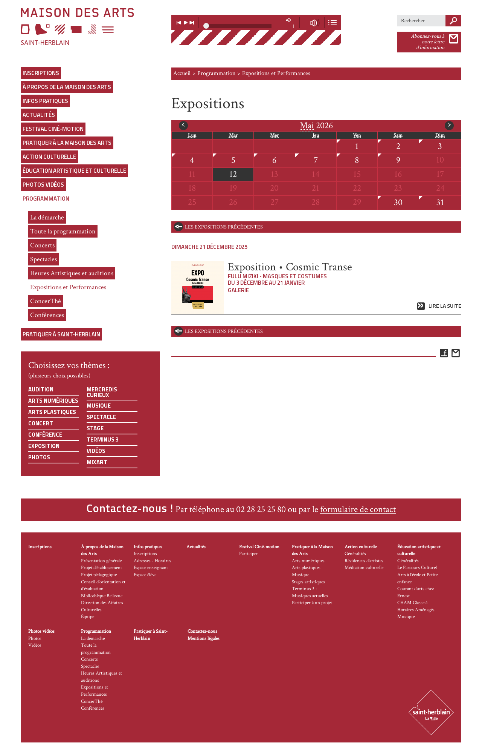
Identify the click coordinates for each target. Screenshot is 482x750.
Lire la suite (445, 306)
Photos (39, 457)
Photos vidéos (43, 184)
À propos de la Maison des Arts (67, 87)
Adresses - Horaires (152, 561)
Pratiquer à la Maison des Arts (67, 142)
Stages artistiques (308, 582)
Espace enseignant (151, 567)
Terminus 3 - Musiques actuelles (310, 592)
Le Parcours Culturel (417, 567)
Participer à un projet (312, 603)
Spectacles (43, 259)
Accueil (182, 73)
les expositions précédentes (224, 227)
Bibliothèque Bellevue (101, 596)
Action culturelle (49, 156)
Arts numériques (53, 400)
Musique (99, 405)
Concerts (42, 245)
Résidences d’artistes (364, 561)
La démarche (47, 217)
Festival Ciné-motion (53, 128)
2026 (316, 126)
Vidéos (96, 451)
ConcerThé (45, 301)
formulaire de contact (358, 509)
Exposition (43, 446)
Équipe (87, 616)
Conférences (47, 315)
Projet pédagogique (99, 575)
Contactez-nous (202, 631)
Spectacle (101, 417)
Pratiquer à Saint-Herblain (61, 334)
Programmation (46, 198)
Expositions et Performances (68, 287)
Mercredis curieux (102, 392)
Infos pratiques (45, 101)
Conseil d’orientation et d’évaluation (103, 585)
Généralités (355, 554)
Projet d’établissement (101, 567)
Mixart (97, 462)
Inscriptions (41, 73)
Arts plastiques (52, 412)
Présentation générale (101, 561)
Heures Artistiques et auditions (71, 273)
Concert (40, 423)
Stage (95, 428)
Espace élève (145, 575)
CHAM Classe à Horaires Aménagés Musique (416, 610)
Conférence (45, 434)
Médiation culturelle (364, 567)
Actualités (39, 114)
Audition (40, 389)
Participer (248, 554)
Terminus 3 (103, 439)
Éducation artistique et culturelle (74, 170)
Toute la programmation (63, 231)
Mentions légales (204, 638)
